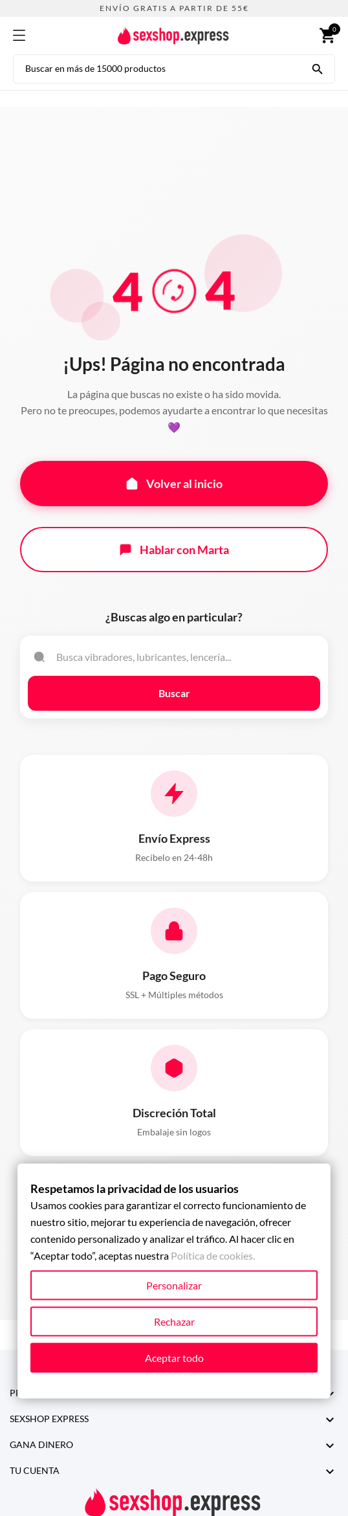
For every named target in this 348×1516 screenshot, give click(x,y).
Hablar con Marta (174, 549)
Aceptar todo (174, 1358)
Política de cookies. (213, 1255)
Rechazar (174, 1321)
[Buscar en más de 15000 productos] (317, 68)
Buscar (174, 693)
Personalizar (174, 1285)
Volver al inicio (174, 483)
